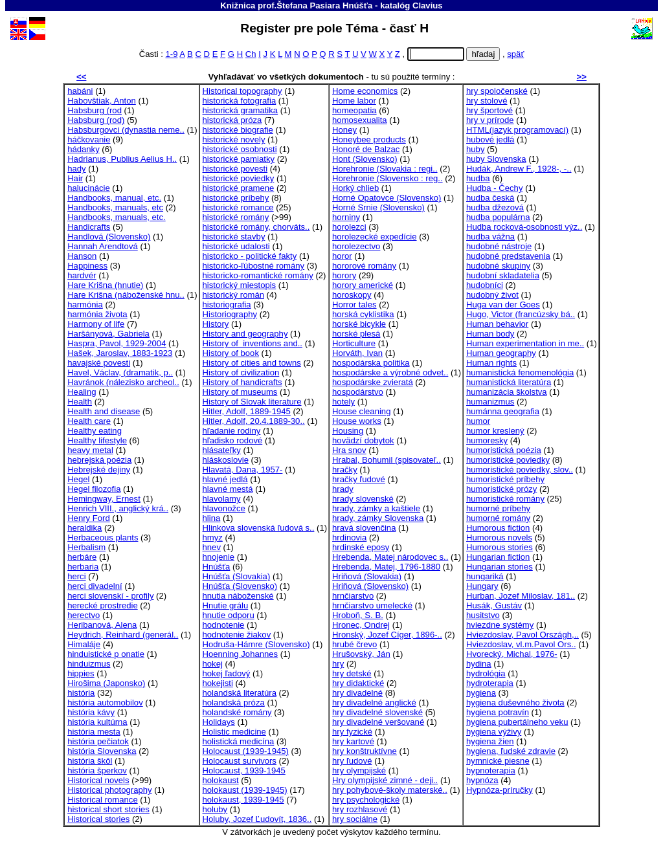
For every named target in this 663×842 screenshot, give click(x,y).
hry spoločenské (497, 91)
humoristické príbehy (505, 479)
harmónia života (97, 314)
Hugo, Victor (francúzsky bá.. (520, 314)
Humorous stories (499, 547)
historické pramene (239, 188)
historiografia (227, 304)
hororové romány (364, 266)
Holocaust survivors (239, 761)
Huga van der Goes (503, 304)
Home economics (365, 91)
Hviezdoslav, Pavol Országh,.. (522, 634)
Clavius (427, 5)
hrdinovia (349, 537)
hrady (343, 489)
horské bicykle (359, 324)
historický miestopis (239, 285)
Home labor (354, 100)
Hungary (482, 586)
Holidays (219, 722)
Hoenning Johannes (240, 654)
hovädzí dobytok (363, 440)
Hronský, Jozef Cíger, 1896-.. (387, 634)
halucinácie (88, 188)
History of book (231, 353)
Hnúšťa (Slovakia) (237, 576)
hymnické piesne (498, 761)
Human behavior (497, 324)
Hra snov (349, 450)
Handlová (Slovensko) (108, 236)
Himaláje (83, 644)
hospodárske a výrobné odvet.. (390, 372)
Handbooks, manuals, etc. (116, 217)
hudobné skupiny (498, 266)
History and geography (245, 333)
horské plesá (356, 333)
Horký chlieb (355, 188)
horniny (346, 217)
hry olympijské (359, 770)
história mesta (93, 732)
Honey (344, 130)
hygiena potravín (497, 712)
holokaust (221, 780)
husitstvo (483, 615)
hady (76, 168)
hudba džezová (495, 207)
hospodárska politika (371, 363)
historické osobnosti (240, 149)
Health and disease (103, 411)
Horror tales (354, 304)
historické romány (236, 217)
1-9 (171, 54)
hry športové (489, 110)
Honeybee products (369, 139)
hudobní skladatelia (502, 275)
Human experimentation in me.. (525, 343)
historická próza (232, 120)
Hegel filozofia (93, 489)
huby (475, 149)
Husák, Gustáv (494, 605)
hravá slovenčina (364, 528)
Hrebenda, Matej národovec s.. (390, 557)
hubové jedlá (490, 139)
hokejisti (218, 683)
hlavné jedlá (225, 479)
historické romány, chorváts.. (256, 227)
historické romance (238, 207)
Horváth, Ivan (357, 353)
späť (515, 54)
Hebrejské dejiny (98, 469)
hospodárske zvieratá (372, 382)
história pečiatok (98, 741)
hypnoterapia (490, 770)
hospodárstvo (357, 392)
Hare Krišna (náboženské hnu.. (126, 295)
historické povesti (235, 168)
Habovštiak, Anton (101, 100)
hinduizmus (88, 664)
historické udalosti (236, 246)
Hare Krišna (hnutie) (105, 285)
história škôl (89, 761)
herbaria (82, 566)
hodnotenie (224, 625)
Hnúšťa (216, 566)
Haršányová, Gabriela (108, 333)
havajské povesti (98, 363)
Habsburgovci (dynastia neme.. (126, 130)
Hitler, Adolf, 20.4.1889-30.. (254, 421)
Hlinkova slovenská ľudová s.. (259, 528)
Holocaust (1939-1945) (246, 751)
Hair (75, 178)
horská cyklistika (363, 314)
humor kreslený (495, 431)
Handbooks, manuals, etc (115, 207)
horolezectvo (356, 246)
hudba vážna (490, 236)
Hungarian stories (499, 566)
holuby (215, 809)
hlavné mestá (228, 489)
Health (79, 401)
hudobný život (492, 295)
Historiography (230, 314)
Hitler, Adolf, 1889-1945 (247, 411)
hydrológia (486, 673)
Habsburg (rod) (95, 120)
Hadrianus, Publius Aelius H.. (122, 159)
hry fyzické (352, 732)
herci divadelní (94, 586)
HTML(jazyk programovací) (517, 130)
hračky (344, 469)
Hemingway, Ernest (103, 499)
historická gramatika (240, 110)
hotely (343, 401)
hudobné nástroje (499, 246)
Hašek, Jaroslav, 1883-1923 (119, 353)
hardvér (81, 275)
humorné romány (498, 518)
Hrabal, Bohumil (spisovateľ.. (386, 460)
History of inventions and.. (252, 343)
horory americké (362, 285)
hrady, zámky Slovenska (377, 518)
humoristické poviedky (508, 460)
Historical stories (98, 819)
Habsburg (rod (94, 110)
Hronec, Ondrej (361, 625)
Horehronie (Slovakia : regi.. (385, 168)
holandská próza (234, 702)
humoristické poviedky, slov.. (519, 469)
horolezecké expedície (374, 236)
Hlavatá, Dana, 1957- (243, 469)
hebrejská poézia (99, 460)
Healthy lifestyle (97, 440)
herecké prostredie (102, 605)
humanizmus (490, 401)
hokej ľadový (227, 673)
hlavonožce (224, 508)
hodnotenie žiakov (237, 634)
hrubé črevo (354, 644)
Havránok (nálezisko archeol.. (123, 382)
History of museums (240, 392)
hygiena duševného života (515, 702)
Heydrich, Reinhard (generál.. (122, 634)
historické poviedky (239, 178)
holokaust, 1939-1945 (243, 799)
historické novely (234, 139)
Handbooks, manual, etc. (114, 198)
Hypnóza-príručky (499, 790)
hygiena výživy (493, 732)
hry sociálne (354, 819)
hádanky (83, 149)
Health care (89, 421)
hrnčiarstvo (353, 596)
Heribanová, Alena (102, 625)
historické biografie (238, 130)
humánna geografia (502, 411)
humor (478, 421)
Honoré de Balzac (365, 149)
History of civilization (241, 372)
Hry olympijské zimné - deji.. (385, 780)
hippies (81, 673)
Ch (250, 54)
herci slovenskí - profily (110, 596)
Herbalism (86, 547)
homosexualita (359, 120)
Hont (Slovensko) (365, 159)
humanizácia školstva (506, 392)
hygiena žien (490, 741)
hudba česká (490, 198)
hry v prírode (490, 120)
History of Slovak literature (252, 401)
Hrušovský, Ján (361, 654)
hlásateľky (222, 450)
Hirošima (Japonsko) (106, 683)
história (81, 693)
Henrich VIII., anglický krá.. (117, 508)
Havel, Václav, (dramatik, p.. (120, 372)
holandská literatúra (239, 693)
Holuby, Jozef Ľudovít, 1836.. (257, 819)
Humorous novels (499, 537)
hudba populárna (498, 217)
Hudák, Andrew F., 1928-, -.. (519, 168)
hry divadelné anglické (374, 702)
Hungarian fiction (498, 557)
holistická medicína (239, 741)
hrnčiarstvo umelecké (372, 605)
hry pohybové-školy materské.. (389, 790)
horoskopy (351, 295)
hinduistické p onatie (105, 654)
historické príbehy (236, 198)
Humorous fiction (498, 528)
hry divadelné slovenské (377, 712)
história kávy (91, 712)
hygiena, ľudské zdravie (511, 751)
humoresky (487, 440)
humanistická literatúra (508, 382)
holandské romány (237, 712)
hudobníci (484, 285)
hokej (213, 664)
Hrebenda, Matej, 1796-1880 (386, 566)
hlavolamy (222, 499)
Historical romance (102, 799)
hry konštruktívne (364, 751)
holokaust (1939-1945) (245, 790)
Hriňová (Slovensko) (370, 586)
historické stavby (234, 236)
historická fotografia (239, 100)
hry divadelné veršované (378, 722)
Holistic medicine (234, 732)
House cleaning (361, 411)
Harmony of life (95, 324)
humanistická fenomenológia (520, 372)
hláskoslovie (226, 460)
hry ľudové (352, 761)
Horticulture (354, 343)
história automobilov (105, 702)
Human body (490, 333)
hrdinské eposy (360, 547)
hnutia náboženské (238, 596)
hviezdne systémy (500, 625)
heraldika (84, 528)
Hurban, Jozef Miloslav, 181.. (520, 596)
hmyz (213, 537)
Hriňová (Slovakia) (366, 576)
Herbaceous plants (102, 537)
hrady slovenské (363, 499)
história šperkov (97, 770)
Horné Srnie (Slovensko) (378, 207)
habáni (80, 91)
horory (344, 275)
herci (76, 576)
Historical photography (109, 790)
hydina (478, 664)
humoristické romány (505, 499)
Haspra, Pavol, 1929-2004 (116, 343)
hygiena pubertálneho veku (517, 722)
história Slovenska (101, 751)
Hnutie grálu (226, 605)
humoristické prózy (501, 489)
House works (356, 421)
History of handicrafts (242, 382)
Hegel (78, 479)
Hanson (81, 256)
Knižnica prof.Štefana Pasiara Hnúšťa (296, 5)
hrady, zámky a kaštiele (376, 508)
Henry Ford (88, 518)
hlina (212, 518)
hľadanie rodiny (232, 431)
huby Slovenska (496, 159)
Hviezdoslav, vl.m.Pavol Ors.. (521, 644)
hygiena (481, 693)
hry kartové (353, 741)
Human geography (501, 353)
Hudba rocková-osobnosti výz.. (524, 227)
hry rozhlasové (359, 809)
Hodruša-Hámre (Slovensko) (256, 644)
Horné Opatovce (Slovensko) (386, 198)
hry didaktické (358, 683)
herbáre (81, 557)
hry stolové (486, 100)
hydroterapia (489, 683)
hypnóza (482, 780)
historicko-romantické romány (258, 275)
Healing (81, 392)
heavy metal (90, 450)
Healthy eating (94, 431)
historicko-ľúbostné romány (254, 266)
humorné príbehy (498, 508)
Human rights (491, 363)
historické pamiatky (239, 159)
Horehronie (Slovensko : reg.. (387, 178)
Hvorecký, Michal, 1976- (511, 654)
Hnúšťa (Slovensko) (240, 586)
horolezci (349, 227)
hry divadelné (357, 693)
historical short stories (108, 809)
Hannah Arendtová (102, 246)
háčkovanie (88, 139)
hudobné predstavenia (508, 256)
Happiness (87, 266)
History (216, 324)
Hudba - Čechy (494, 188)
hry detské (351, 673)
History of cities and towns (252, 363)
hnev (212, 547)
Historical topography (242, 91)
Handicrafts (88, 227)
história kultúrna (97, 722)
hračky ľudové (358, 479)
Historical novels (98, 780)
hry (338, 664)
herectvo (83, 615)
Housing (347, 431)
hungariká (485, 576)
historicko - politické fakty (250, 256)
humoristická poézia (503, 450)
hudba (477, 178)
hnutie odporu (228, 615)
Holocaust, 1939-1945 (244, 770)
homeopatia (354, 110)
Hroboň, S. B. (357, 615)
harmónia (85, 304)
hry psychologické (365, 799)
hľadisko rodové (233, 440)
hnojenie (219, 557)
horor (342, 256)
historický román (233, 295)
